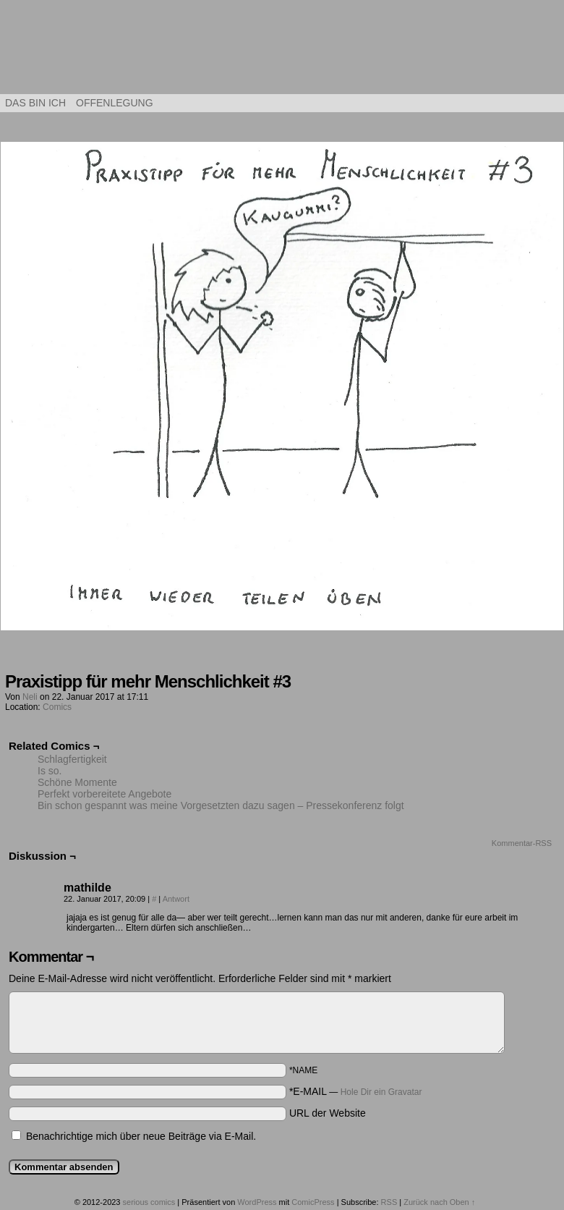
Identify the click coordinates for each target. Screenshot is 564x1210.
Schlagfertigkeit (72, 759)
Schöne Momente (77, 782)
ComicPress (312, 1202)
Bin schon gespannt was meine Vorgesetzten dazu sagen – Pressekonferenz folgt (221, 805)
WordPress (256, 1202)
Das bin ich (35, 103)
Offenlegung (114, 103)
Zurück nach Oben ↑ (439, 1202)
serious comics (282, 50)
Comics (57, 707)
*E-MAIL (355, 1091)
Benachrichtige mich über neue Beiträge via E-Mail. (141, 1136)
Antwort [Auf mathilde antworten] (176, 898)
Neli (30, 697)
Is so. (49, 771)
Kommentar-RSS (522, 843)
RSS (389, 1202)
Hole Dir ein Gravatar (381, 1092)
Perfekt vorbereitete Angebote (104, 794)
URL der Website (327, 1113)
